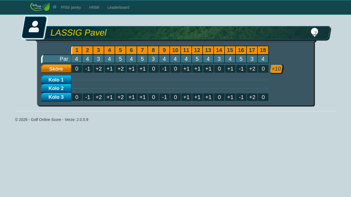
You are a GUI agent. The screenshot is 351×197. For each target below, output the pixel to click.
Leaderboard (118, 7)
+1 (110, 97)
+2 (99, 97)
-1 (87, 97)
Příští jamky (71, 7)
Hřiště (94, 7)
